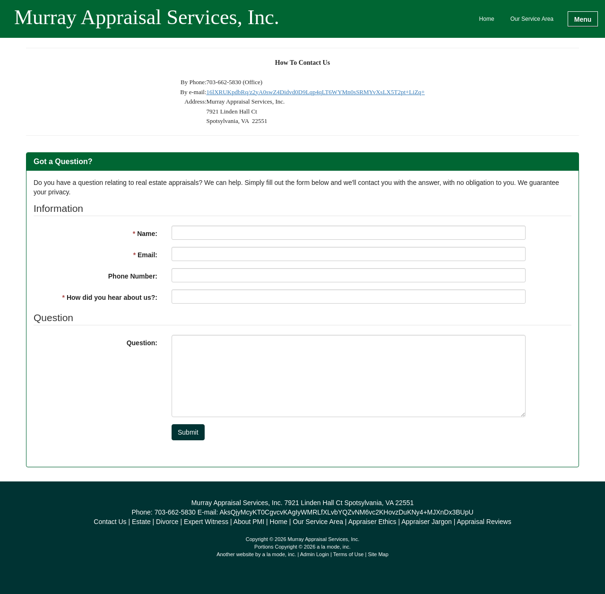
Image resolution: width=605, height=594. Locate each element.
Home (486, 19)
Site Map (378, 554)
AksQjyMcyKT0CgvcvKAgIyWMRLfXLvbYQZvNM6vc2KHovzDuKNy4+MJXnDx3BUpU (346, 512)
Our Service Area (531, 19)
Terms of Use (348, 554)
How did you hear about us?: (109, 297)
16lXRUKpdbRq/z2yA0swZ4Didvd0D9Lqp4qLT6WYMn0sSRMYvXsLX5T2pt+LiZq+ (316, 92)
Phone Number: (132, 276)
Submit (188, 432)
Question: (142, 343)
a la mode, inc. (279, 554)
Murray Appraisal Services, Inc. (146, 18)
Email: (145, 255)
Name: (145, 233)
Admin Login (314, 554)
